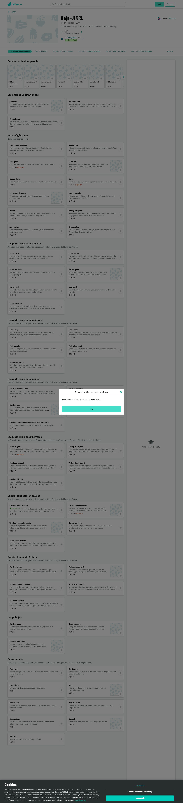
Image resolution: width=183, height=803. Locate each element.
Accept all (139, 798)
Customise (139, 785)
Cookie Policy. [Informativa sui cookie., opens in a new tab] (81, 800)
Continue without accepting (139, 792)
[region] (91, 791)
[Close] (121, 391)
